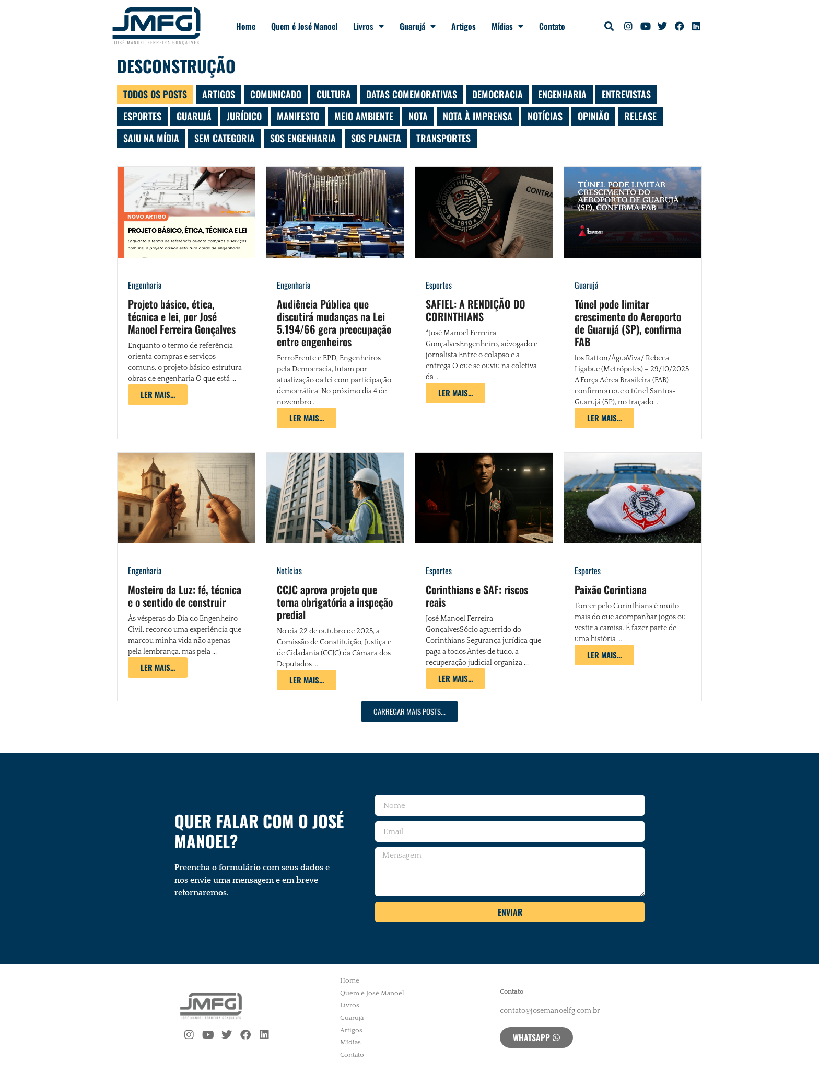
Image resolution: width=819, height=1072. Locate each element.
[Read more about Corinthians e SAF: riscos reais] (455, 678)
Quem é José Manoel (304, 26)
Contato (552, 26)
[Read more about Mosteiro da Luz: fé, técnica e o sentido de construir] (158, 667)
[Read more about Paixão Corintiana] (604, 655)
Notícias (289, 570)
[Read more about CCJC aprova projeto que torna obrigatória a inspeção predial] (306, 680)
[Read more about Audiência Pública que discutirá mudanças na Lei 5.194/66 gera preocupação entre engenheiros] (306, 418)
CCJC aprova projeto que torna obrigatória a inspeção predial (335, 601)
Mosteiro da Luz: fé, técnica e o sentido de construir (184, 595)
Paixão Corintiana (611, 589)
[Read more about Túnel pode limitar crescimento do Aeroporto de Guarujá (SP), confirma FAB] (604, 418)
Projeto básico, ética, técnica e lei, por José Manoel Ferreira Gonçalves (182, 316)
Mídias (507, 26)
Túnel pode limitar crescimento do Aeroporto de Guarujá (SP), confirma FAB (628, 322)
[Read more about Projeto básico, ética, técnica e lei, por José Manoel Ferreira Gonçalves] (158, 394)
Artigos (463, 26)
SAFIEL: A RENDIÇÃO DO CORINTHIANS (475, 310)
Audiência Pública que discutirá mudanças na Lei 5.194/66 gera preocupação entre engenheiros (334, 322)
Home (245, 26)
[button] (609, 26)
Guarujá (418, 26)
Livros (368, 26)
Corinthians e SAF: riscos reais (477, 595)
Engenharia (145, 285)
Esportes (439, 285)
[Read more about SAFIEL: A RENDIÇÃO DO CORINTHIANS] (455, 393)
